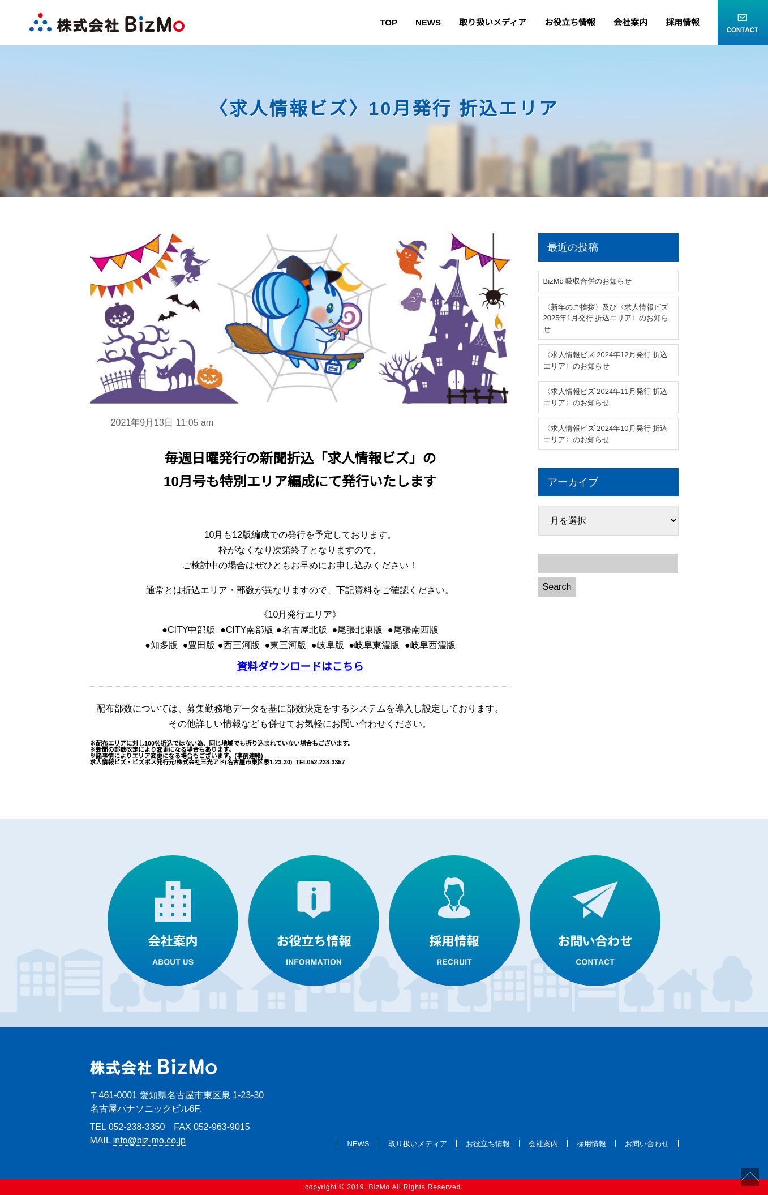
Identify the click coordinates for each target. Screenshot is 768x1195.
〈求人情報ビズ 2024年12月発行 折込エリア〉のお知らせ (605, 360)
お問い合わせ (647, 1144)
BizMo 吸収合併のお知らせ (587, 281)
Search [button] (557, 587)
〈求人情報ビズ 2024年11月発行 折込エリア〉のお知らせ (605, 397)
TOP (388, 22)
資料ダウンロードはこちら (300, 667)
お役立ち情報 (569, 22)
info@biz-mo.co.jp (149, 1140)
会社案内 (630, 22)
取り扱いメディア (492, 22)
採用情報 (683, 22)
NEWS (428, 22)
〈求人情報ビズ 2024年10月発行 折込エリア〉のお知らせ (605, 434)
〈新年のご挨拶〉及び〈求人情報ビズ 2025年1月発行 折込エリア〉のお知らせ (606, 318)
